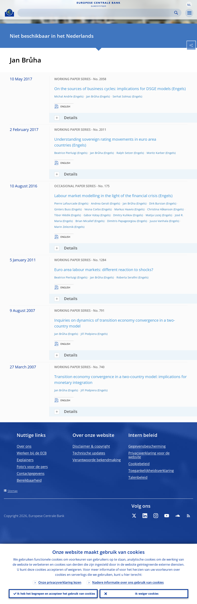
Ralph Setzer (124, 153)
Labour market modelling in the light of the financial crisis (106, 195)
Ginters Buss (62, 209)
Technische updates (89, 453)
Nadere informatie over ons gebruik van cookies (128, 582)
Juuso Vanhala (159, 221)
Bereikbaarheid (29, 480)
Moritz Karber (156, 153)
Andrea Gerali (100, 203)
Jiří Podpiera (89, 334)
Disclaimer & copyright (91, 446)
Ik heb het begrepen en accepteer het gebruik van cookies (56, 593)
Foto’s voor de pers (32, 466)
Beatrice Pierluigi (65, 153)
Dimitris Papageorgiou (121, 221)
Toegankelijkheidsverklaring (151, 470)
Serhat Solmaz (122, 96)
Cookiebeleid (139, 463)
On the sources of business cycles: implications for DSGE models (112, 88)
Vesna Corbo (92, 209)
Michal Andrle (63, 96)
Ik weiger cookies (146, 593)
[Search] (96, 12)
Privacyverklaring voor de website (149, 455)
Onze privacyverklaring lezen (59, 582)
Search (176, 12)
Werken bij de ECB (32, 453)
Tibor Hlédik (62, 215)
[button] (189, 4)
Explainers (25, 459)
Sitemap (13, 491)
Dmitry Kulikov (122, 215)
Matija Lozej (153, 215)
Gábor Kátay (92, 215)
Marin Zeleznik (64, 227)
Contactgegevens (31, 473)
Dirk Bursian (157, 203)
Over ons (24, 446)
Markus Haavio (124, 209)
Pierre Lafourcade (65, 203)
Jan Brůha (92, 96)
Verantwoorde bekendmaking (97, 459)
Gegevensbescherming (147, 446)
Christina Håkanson (160, 209)
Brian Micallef (84, 221)
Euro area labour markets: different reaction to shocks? (103, 269)
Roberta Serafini (126, 277)
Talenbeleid (137, 477)
